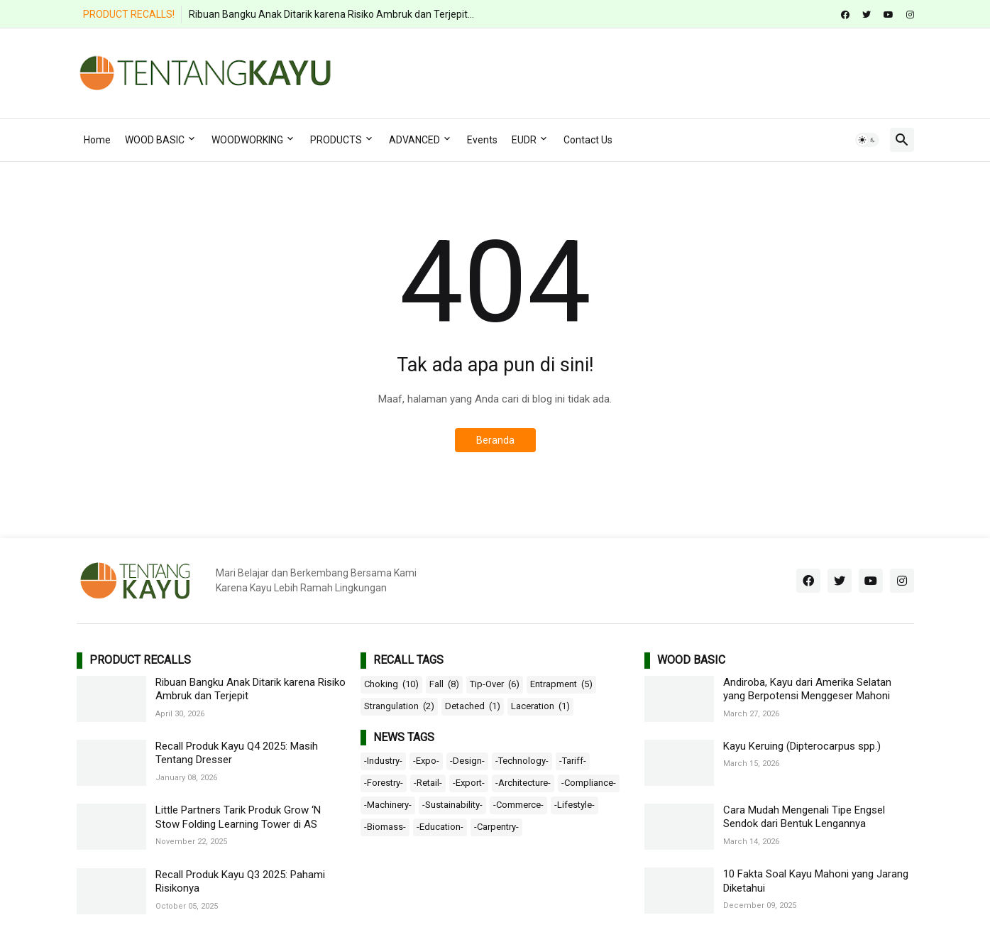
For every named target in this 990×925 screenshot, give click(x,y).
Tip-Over (494, 684)
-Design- (467, 760)
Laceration (540, 706)
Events (482, 140)
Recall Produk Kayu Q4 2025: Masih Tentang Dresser (236, 753)
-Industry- (383, 760)
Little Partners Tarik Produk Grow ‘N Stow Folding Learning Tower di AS (238, 817)
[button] (867, 140)
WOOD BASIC (155, 140)
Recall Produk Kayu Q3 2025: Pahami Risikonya (240, 881)
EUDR (524, 140)
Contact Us (587, 140)
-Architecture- (523, 782)
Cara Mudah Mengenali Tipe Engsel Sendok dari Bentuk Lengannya (804, 817)
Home (97, 140)
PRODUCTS (336, 140)
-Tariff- (572, 760)
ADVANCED (414, 140)
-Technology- (522, 760)
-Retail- (428, 782)
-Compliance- (588, 782)
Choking (391, 684)
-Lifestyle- (574, 804)
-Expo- (426, 760)
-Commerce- (518, 804)
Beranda (495, 440)
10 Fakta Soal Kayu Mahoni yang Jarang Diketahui (815, 880)
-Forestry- (383, 782)
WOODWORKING (247, 140)
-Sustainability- (452, 804)
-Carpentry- (496, 826)
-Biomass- (385, 826)
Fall (444, 684)
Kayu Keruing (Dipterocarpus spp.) (802, 746)
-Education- (440, 826)
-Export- (469, 782)
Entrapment (561, 684)
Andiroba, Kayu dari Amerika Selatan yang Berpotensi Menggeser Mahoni (807, 689)
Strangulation (399, 706)
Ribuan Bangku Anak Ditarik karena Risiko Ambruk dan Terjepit (250, 689)
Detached (472, 706)
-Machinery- (388, 804)
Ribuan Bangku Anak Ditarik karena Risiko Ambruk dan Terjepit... (331, 14)
